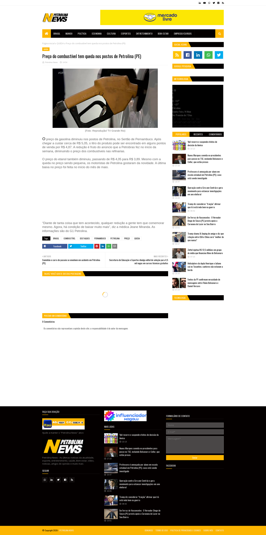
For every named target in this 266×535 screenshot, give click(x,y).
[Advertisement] (93, 194)
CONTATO (220, 530)
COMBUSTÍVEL (69, 238)
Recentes (198, 134)
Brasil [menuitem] (56, 33)
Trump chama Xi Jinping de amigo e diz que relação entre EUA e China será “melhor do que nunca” (206, 237)
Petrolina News (51, 62)
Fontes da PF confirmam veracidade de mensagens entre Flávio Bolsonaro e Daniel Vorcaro (204, 283)
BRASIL (56, 238)
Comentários (215, 134)
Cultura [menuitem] (111, 33)
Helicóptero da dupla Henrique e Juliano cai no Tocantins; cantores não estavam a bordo (205, 267)
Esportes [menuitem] (126, 33)
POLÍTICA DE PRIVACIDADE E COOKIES (185, 530)
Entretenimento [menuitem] (144, 33)
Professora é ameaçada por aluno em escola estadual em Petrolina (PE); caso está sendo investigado (204, 175)
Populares (181, 134)
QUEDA (60, 43)
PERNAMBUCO (100, 238)
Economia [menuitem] (97, 33)
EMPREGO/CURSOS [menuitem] (183, 33)
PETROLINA (115, 238)
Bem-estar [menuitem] (163, 33)
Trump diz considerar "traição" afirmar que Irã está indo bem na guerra (204, 205)
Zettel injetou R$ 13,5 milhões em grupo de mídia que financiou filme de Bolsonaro (205, 251)
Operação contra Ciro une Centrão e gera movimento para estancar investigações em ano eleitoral (205, 191)
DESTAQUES (85, 238)
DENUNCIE (149, 530)
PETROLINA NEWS (66, 530)
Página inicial (48, 43)
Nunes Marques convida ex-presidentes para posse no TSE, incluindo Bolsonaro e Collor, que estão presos (205, 159)
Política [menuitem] (82, 33)
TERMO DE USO (161, 530)
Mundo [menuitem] (69, 33)
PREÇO (127, 238)
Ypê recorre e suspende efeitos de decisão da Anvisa (202, 143)
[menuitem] (46, 33)
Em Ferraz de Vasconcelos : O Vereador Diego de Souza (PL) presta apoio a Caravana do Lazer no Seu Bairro (204, 221)
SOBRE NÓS (208, 530)
